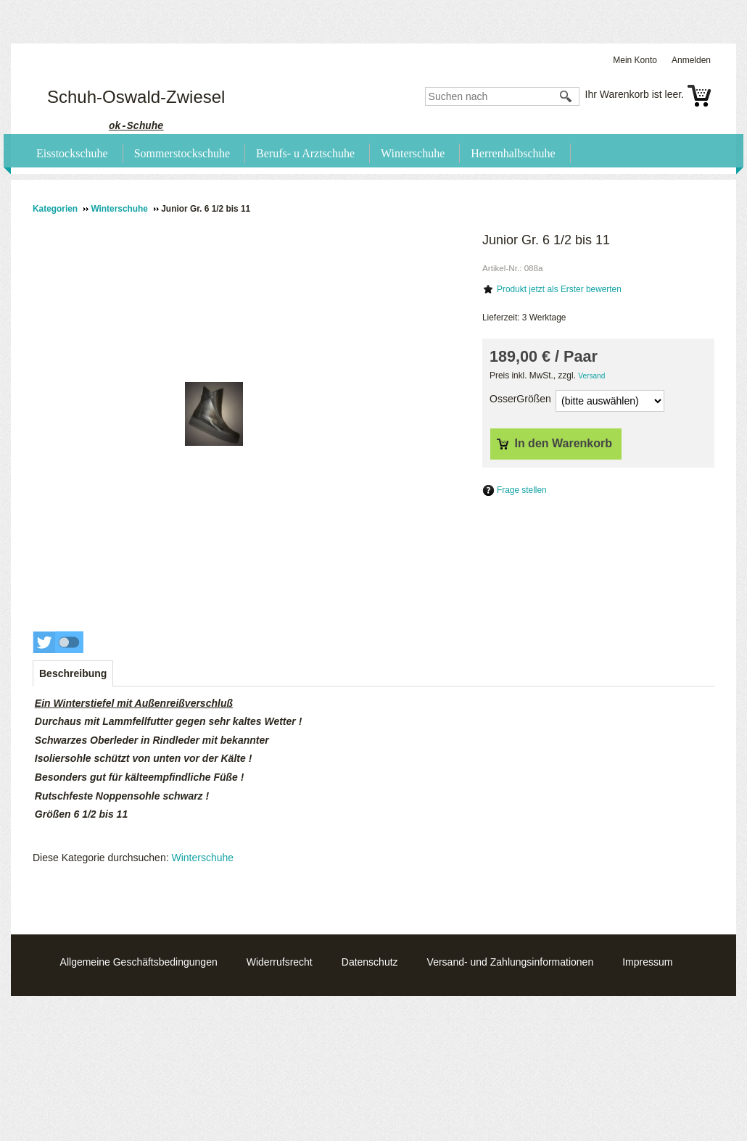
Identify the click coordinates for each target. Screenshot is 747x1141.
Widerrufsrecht (280, 962)
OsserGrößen (520, 398)
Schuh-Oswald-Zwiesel (136, 97)
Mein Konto (635, 60)
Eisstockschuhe (72, 153)
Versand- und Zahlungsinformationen (510, 962)
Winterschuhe (413, 153)
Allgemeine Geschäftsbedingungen (139, 962)
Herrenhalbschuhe (513, 153)
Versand (591, 376)
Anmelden (691, 60)
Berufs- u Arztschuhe (305, 153)
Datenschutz (370, 962)
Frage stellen (522, 490)
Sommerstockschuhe (182, 153)
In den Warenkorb (554, 443)
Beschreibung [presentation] (73, 673)
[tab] (73, 673)
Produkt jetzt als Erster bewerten (559, 289)
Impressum (647, 962)
